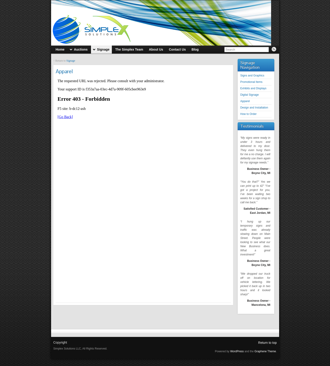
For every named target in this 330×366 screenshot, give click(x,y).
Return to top (267, 342)
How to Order (248, 114)
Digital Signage (249, 94)
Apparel (245, 101)
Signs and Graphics (252, 75)
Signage (70, 60)
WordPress (237, 351)
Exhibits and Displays (253, 88)
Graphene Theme (265, 351)
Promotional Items (251, 82)
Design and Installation (254, 107)
